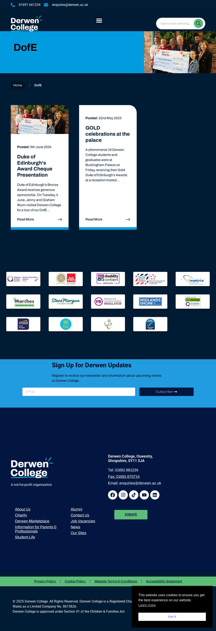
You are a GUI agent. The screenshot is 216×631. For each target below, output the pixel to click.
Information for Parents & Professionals (36, 529)
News (75, 527)
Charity (21, 515)
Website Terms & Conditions (115, 581)
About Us (22, 509)
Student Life (25, 537)
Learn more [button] (147, 605)
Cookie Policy (75, 581)
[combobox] (180, 23)
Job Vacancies (83, 521)
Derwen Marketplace (32, 521)
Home (17, 85)
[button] (99, 20)
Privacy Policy (45, 581)
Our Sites (78, 533)
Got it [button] (172, 616)
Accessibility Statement (164, 581)
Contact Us (80, 515)
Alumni (76, 509)
